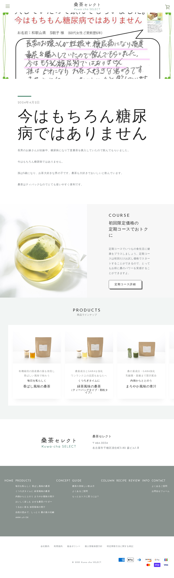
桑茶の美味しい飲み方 (83, 490)
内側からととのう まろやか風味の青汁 (35, 500)
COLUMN (108, 484)
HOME (9, 484)
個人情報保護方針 (93, 550)
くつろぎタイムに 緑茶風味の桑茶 (32, 495)
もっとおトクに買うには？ (85, 500)
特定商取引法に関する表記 (120, 550)
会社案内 (45, 550)
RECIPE (121, 484)
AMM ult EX (22, 521)
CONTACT (159, 484)
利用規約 (58, 550)
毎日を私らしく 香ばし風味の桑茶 (32, 490)
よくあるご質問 (80, 495)
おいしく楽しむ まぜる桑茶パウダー (33, 506)
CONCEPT (63, 484)
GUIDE (77, 484)
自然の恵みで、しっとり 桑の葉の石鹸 (35, 516)
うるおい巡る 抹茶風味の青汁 (30, 511)
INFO (146, 484)
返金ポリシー (73, 550)
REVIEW (134, 484)
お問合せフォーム (161, 495)
